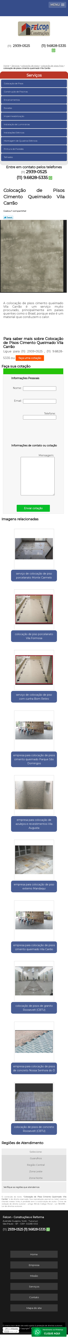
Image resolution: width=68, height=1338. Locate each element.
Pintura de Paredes (14, 149)
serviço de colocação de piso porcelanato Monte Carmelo (34, 575)
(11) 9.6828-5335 (53, 46)
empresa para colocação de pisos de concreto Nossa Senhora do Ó (34, 1068)
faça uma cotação (29, 358)
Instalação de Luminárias (17, 124)
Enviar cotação (33, 508)
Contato (34, 1297)
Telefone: (39, 416)
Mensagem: (38, 474)
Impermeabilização (14, 116)
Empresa (34, 1265)
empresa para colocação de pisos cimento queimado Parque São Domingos (34, 759)
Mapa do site (34, 1308)
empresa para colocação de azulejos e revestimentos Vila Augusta (34, 824)
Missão (34, 1275)
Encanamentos (12, 99)
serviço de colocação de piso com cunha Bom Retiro (34, 696)
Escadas (8, 108)
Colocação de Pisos (14, 83)
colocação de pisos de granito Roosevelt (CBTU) (34, 1007)
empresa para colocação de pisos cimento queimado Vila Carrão (34, 947)
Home (34, 1254)
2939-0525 (21, 46)
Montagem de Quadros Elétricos (21, 140)
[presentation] (34, 432)
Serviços (34, 75)
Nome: (34, 388)
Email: (35, 401)
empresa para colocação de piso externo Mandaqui (34, 886)
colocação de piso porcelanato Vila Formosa (34, 636)
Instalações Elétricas (14, 132)
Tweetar (8, 217)
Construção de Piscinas (16, 91)
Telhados (8, 157)
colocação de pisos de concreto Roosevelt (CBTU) (34, 1129)
